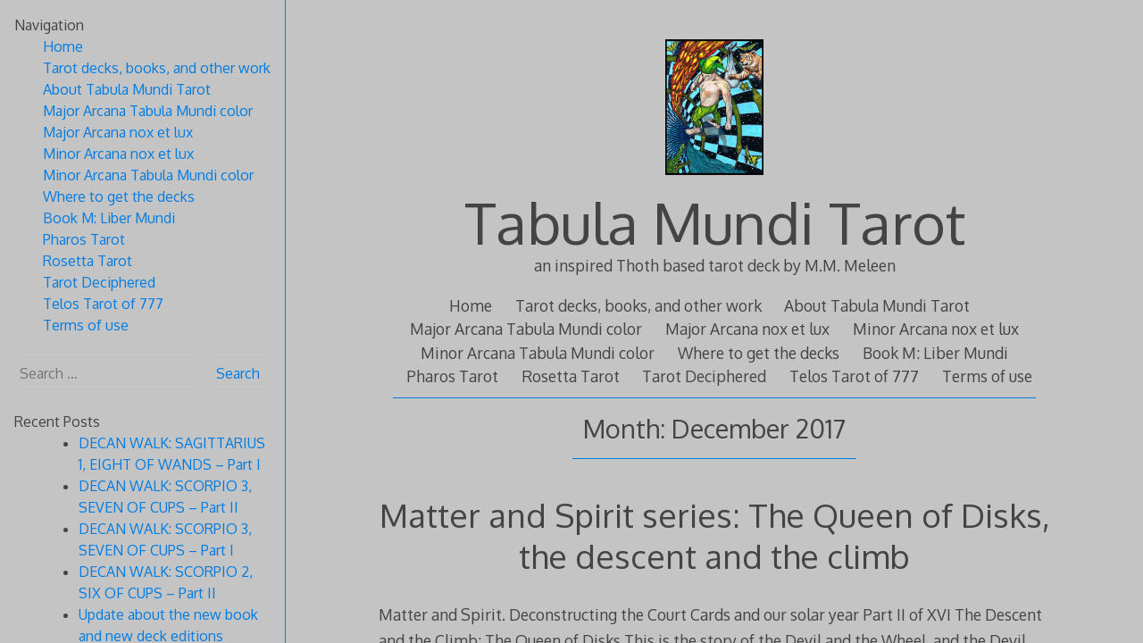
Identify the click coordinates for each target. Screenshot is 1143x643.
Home (470, 305)
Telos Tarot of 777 (854, 376)
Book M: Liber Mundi (935, 353)
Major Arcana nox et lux (747, 328)
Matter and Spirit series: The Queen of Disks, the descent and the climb (715, 535)
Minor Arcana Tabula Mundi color (538, 353)
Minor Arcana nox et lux (936, 328)
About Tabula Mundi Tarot (877, 305)
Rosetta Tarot (570, 376)
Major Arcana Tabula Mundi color (526, 328)
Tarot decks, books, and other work (638, 305)
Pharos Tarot (452, 376)
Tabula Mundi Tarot (714, 222)
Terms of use (987, 376)
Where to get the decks (758, 353)
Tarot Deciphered (704, 376)
